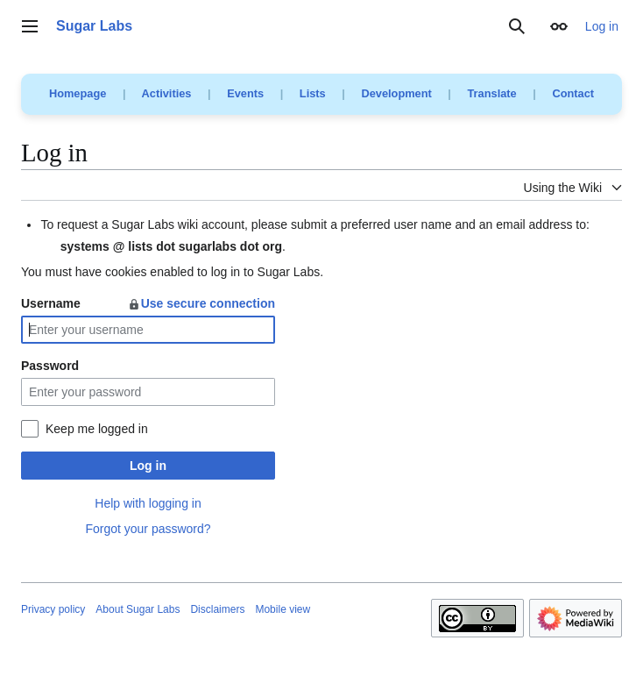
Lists (313, 93)
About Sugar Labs (137, 609)
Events (245, 93)
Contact (573, 93)
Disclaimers (217, 609)
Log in (148, 466)
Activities (167, 93)
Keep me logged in (97, 429)
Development (396, 93)
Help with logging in (148, 503)
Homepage (77, 93)
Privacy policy (53, 609)
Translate (492, 93)
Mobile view (282, 609)
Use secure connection (201, 303)
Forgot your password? (147, 529)
